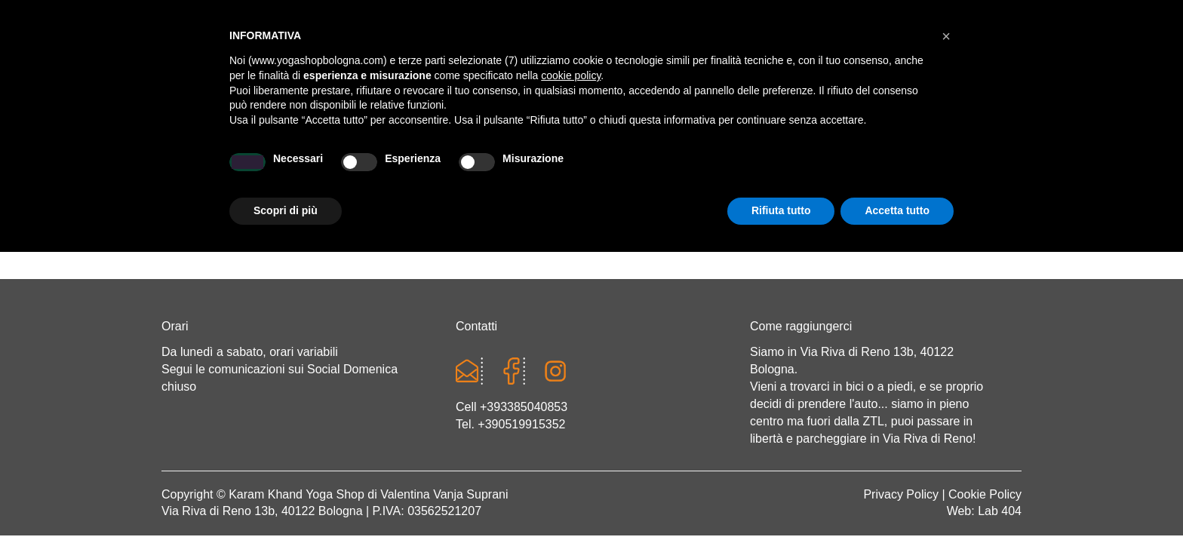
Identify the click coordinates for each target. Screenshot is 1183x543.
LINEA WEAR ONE (655, 170)
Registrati (882, 15)
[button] (946, 327)
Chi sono (303, 170)
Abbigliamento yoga (502, 170)
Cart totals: (213, 15)
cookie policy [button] (571, 366)
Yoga (383, 170)
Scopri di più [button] (286, 501)
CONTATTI (950, 170)
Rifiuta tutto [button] (781, 501)
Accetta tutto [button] (897, 501)
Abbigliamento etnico (813, 170)
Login (823, 15)
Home (221, 170)
